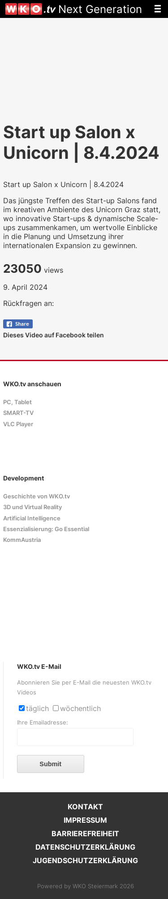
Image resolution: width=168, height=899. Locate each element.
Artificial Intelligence (31, 518)
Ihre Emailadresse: (42, 722)
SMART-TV (18, 413)
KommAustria (22, 540)
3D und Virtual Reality (32, 507)
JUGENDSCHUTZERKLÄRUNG (85, 860)
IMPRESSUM (85, 820)
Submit (50, 764)
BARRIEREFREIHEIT (85, 833)
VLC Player (18, 424)
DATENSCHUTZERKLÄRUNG (85, 846)
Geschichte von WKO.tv (36, 496)
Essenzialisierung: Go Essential (46, 529)
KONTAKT (85, 806)
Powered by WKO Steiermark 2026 (85, 886)
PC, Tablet (17, 402)
